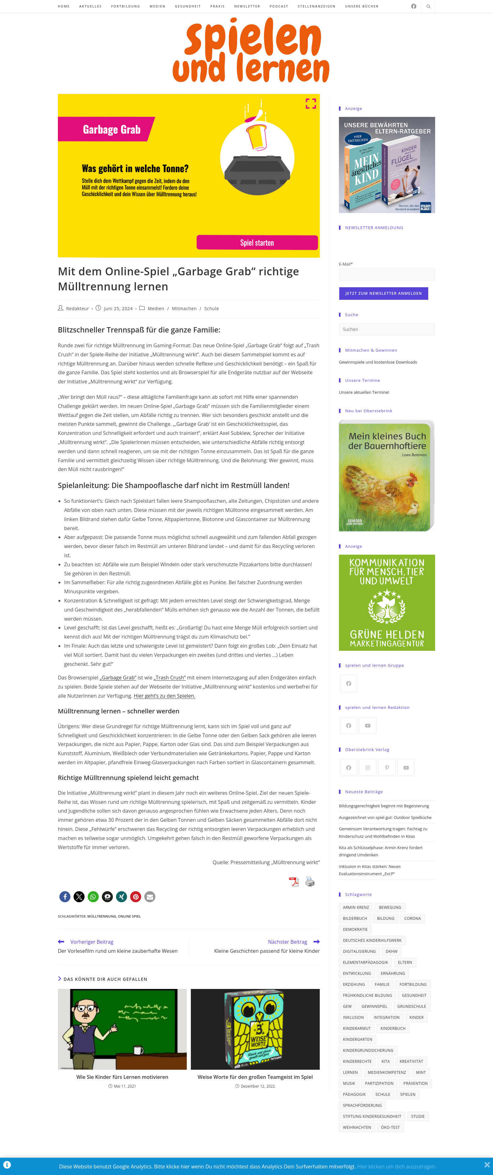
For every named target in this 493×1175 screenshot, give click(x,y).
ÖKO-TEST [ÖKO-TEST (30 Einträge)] (390, 1127)
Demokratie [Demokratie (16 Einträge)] (355, 929)
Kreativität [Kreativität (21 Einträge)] (411, 1061)
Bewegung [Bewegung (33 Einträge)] (390, 907)
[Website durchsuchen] (428, 6)
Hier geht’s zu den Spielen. (164, 695)
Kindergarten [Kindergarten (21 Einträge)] (357, 1039)
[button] (64, 896)
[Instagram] (367, 767)
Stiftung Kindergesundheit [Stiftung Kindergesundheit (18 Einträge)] (372, 1116)
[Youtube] (367, 725)
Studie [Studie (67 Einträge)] (418, 1116)
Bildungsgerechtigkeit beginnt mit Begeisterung (384, 806)
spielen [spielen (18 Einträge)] (408, 1094)
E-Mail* (346, 264)
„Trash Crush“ (170, 677)
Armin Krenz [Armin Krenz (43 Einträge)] (356, 907)
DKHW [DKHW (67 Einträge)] (392, 951)
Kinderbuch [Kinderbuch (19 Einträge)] (392, 1028)
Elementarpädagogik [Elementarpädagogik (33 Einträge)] (365, 962)
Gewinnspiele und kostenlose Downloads (378, 362)
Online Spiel (129, 916)
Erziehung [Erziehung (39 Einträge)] (354, 984)
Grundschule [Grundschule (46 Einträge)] (411, 1006)
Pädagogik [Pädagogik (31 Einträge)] (354, 1094)
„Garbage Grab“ (118, 677)
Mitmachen (184, 308)
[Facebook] (414, 6)
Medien (156, 308)
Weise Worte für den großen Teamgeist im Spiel (255, 1076)
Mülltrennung (101, 916)
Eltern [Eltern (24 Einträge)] (405, 962)
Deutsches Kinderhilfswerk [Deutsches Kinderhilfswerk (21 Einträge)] (372, 940)
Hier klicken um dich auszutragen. (396, 1166)
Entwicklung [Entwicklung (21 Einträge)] (357, 973)
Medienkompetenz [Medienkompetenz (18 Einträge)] (387, 1072)
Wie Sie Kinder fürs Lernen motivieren (122, 1076)
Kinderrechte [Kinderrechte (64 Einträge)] (357, 1061)
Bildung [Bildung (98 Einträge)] (385, 918)
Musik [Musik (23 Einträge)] (349, 1083)
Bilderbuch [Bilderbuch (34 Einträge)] (355, 918)
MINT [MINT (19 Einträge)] (421, 1072)
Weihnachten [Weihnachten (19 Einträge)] (357, 1127)
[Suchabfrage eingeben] (387, 329)
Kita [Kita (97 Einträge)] (385, 1061)
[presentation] (387, 248)
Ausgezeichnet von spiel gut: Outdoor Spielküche (385, 817)
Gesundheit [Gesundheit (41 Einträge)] (414, 995)
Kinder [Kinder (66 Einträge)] (417, 1017)
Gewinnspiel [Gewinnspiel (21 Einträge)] (374, 1006)
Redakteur (77, 308)
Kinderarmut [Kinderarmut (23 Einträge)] (357, 1028)
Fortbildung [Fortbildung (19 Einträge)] (413, 984)
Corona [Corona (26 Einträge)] (412, 918)
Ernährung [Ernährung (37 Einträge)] (393, 973)
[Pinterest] (387, 767)
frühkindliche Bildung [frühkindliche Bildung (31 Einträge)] (367, 995)
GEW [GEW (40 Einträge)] (347, 1006)
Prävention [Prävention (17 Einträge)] (415, 1083)
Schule (211, 308)
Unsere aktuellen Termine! (364, 392)
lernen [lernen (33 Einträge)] (350, 1072)
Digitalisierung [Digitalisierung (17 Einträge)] (359, 951)
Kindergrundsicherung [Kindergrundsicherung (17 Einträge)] (368, 1050)
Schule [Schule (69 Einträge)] (383, 1094)
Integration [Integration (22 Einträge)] (387, 1017)
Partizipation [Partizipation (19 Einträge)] (379, 1083)
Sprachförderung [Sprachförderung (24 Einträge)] (362, 1105)
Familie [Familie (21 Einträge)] (382, 984)
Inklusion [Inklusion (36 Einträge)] (353, 1017)
